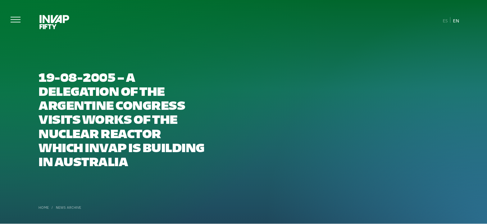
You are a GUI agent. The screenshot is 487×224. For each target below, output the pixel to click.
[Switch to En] (456, 20)
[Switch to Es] (445, 20)
